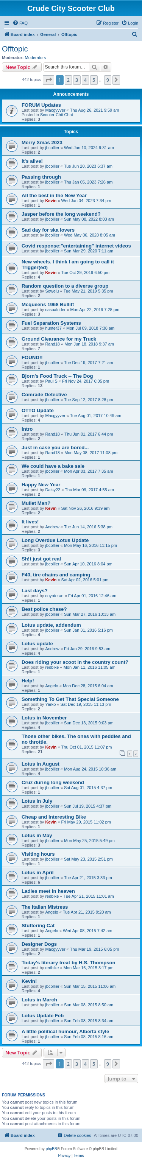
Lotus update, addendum (51, 625)
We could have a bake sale (53, 466)
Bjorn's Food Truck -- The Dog (57, 376)
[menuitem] (20, 23)
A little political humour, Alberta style (65, 1031)
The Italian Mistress (45, 907)
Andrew (52, 527)
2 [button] (68, 79)
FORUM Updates (41, 105)
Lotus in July (37, 801)
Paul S (51, 381)
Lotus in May (37, 835)
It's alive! (32, 161)
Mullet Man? (36, 503)
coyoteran (54, 595)
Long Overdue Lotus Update (55, 540)
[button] (48, 79)
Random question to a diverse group (65, 286)
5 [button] (93, 79)
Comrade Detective (44, 394)
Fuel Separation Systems (51, 323)
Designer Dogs (39, 944)
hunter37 (53, 328)
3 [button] (76, 79)
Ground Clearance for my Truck (59, 339)
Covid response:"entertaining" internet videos (76, 246)
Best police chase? (44, 609)
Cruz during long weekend (53, 782)
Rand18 (52, 344)
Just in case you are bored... (55, 447)
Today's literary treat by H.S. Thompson (68, 962)
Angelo (51, 685)
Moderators (35, 57)
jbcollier (52, 147)
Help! (28, 680)
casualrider (55, 309)
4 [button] (85, 79)
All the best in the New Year (54, 195)
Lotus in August (40, 764)
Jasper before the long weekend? (61, 214)
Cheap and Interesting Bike (54, 817)
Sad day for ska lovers (48, 230)
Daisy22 (52, 489)
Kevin (50, 200)
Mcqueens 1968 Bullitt (48, 304)
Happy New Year (41, 484)
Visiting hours (38, 854)
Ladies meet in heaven (48, 891)
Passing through (41, 177)
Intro (27, 429)
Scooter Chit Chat (56, 114)
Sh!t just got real (41, 559)
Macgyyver (55, 110)
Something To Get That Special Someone (70, 699)
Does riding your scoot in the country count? (75, 662)
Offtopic (15, 49)
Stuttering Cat (38, 925)
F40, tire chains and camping (56, 575)
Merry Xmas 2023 (42, 142)
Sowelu (52, 291)
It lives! (30, 522)
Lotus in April (38, 872)
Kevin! (29, 981)
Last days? (35, 590)
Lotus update (37, 643)
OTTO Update (38, 410)
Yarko (50, 704)
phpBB (51, 1149)
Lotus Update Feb (43, 1015)
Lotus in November (44, 718)
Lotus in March (39, 1000)
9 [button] (107, 79)
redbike (52, 667)
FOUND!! (32, 357)
